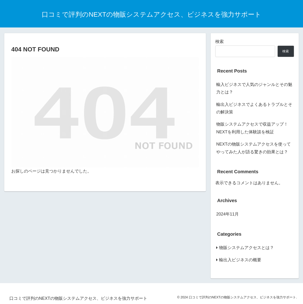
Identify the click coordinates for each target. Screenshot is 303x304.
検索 (219, 41)
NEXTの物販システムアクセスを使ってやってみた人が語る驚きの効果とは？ (253, 148)
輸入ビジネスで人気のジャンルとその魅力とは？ (254, 88)
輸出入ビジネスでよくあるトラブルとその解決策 (254, 108)
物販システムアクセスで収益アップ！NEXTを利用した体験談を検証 (252, 128)
